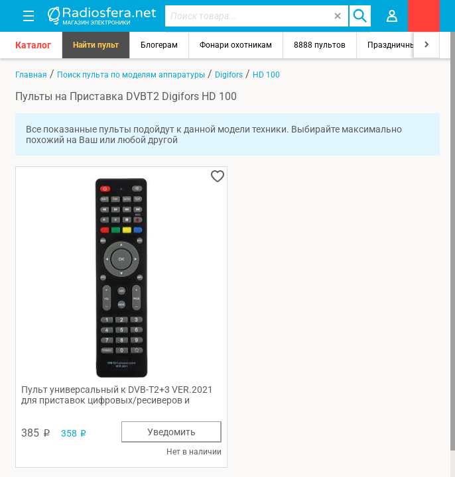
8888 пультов (320, 45)
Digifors (229, 75)
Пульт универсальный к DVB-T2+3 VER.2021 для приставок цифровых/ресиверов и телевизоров (117, 394)
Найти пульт (96, 45)
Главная (31, 75)
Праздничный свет (403, 45)
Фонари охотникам (236, 45)
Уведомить (171, 432)
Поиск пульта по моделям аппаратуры (131, 75)
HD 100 (266, 75)
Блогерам (159, 45)
